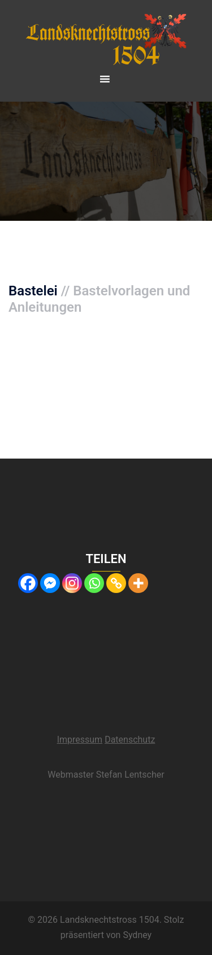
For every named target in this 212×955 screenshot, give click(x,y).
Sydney (137, 935)
